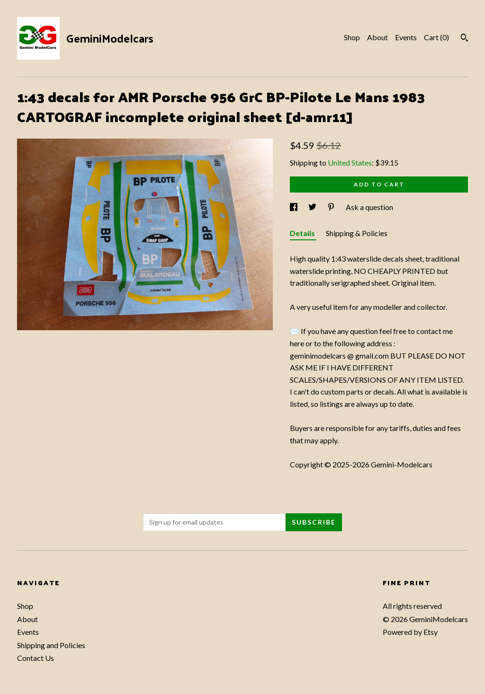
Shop (352, 37)
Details (303, 232)
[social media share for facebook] (294, 206)
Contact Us (35, 657)
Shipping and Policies (51, 645)
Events (406, 37)
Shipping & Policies (356, 232)
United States (350, 162)
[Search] (464, 39)
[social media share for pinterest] (331, 206)
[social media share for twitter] (313, 206)
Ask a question (369, 206)
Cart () (436, 37)
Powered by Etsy (410, 631)
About (377, 37)
